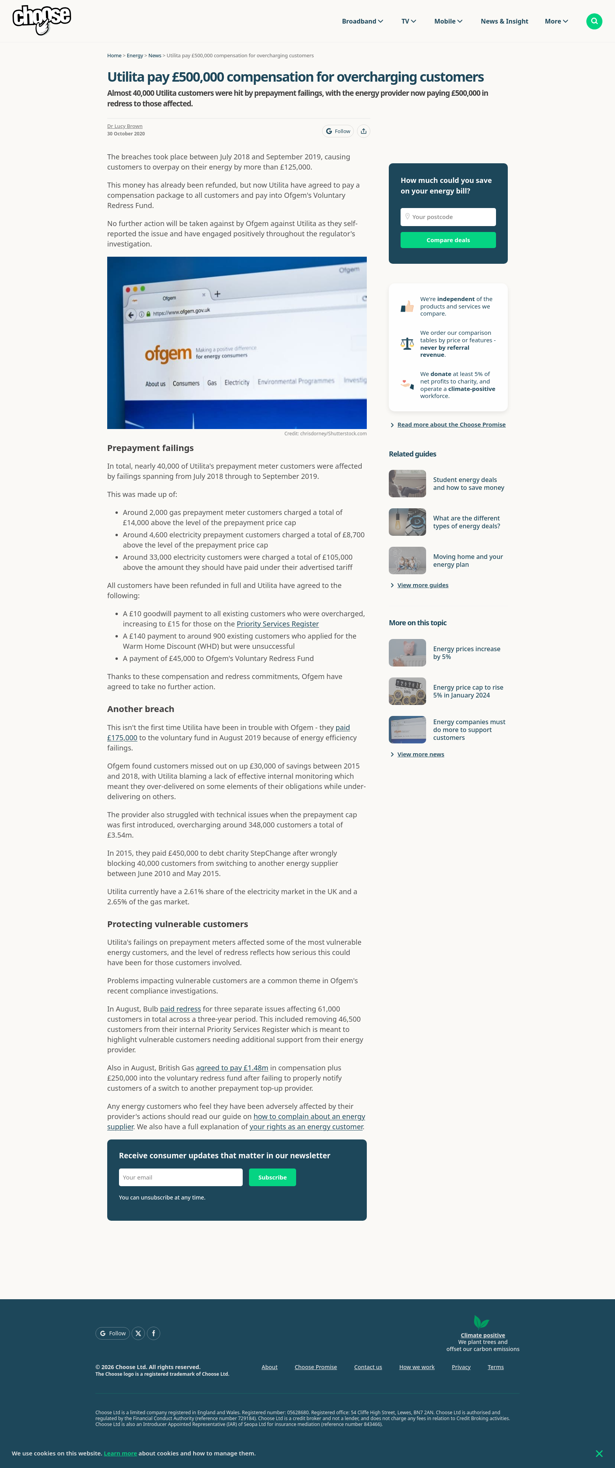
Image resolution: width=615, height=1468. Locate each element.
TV (405, 21)
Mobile (445, 21)
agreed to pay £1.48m (232, 1067)
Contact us (368, 1367)
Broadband (359, 21)
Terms (496, 1367)
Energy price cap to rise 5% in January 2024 (468, 691)
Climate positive (483, 1335)
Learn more (120, 1453)
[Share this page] (363, 131)
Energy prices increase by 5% (466, 653)
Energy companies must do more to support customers (469, 730)
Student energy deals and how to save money (468, 483)
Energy (135, 55)
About (270, 1367)
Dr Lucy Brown (125, 126)
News (154, 55)
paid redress (180, 1008)
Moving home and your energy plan (468, 560)
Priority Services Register (278, 623)
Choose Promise (316, 1367)
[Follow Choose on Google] (338, 131)
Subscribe (272, 1177)
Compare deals (448, 240)
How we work (417, 1367)
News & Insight (504, 21)
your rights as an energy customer (306, 1126)
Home (114, 55)
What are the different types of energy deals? (466, 522)
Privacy (461, 1367)
